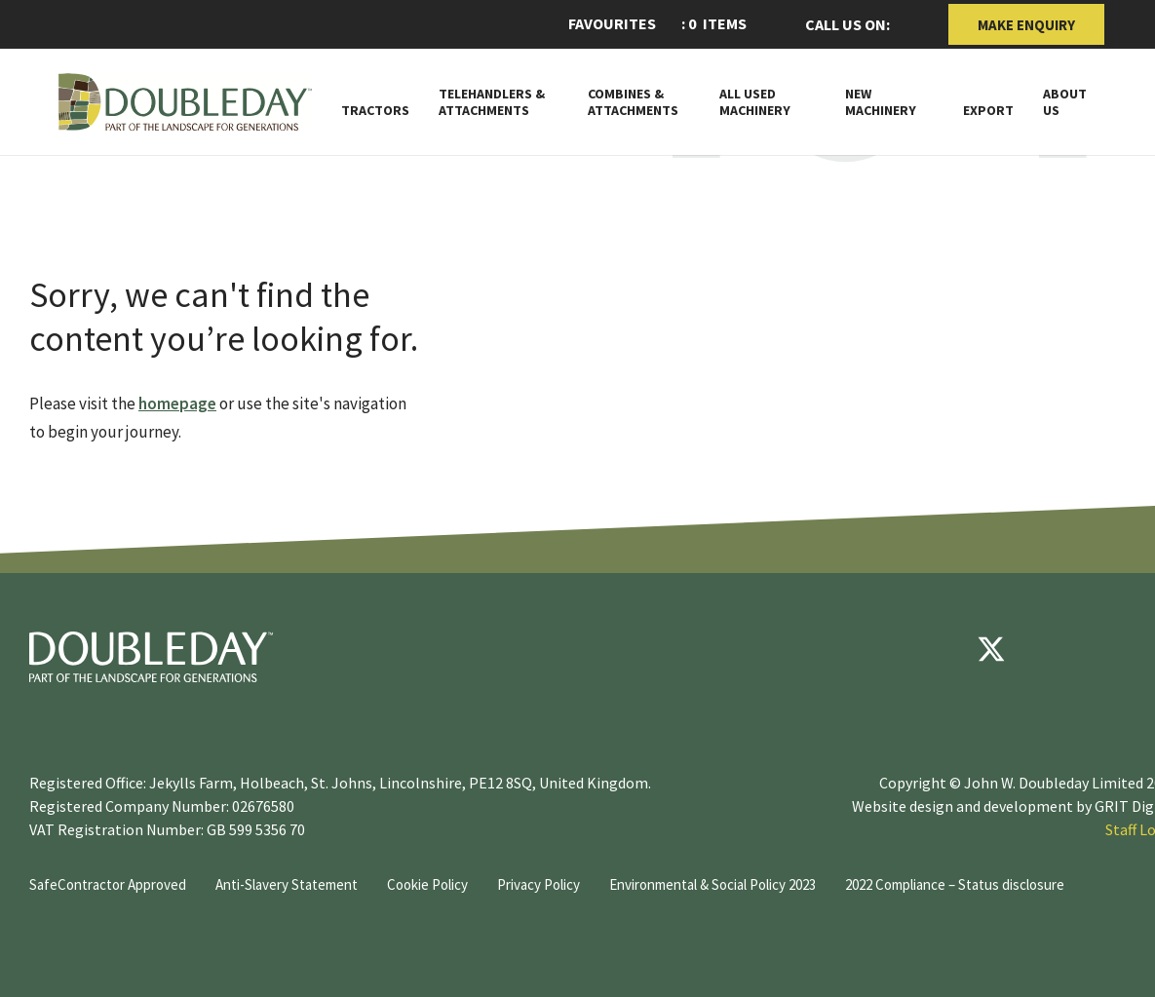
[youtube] (1049, 649)
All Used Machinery (754, 102)
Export (988, 110)
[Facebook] (932, 649)
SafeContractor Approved (107, 884)
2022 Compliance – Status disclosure (954, 884)
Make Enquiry (1026, 25)
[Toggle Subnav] (807, 109)
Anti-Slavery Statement (286, 884)
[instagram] (1108, 649)
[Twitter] (991, 649)
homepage (177, 403)
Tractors (375, 110)
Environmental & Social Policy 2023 (712, 884)
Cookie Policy (427, 884)
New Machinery (880, 102)
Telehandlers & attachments (492, 102)
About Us (1065, 102)
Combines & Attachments (633, 102)
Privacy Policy (538, 884)
